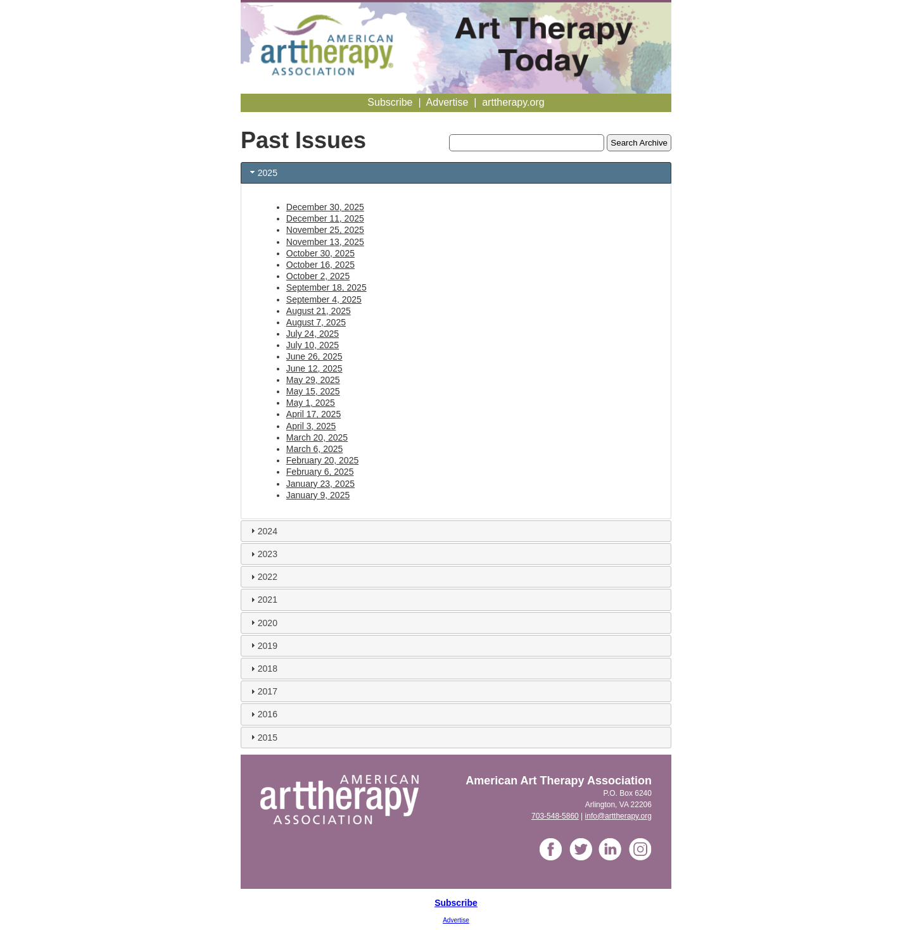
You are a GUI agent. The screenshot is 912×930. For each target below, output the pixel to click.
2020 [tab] (262, 622)
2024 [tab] (262, 530)
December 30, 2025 (325, 207)
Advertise (456, 920)
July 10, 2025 (312, 345)
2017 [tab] (262, 691)
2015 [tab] (262, 737)
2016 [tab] (262, 714)
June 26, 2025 (314, 356)
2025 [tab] (262, 172)
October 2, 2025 (318, 276)
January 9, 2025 (318, 495)
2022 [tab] (262, 577)
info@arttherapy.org (618, 816)
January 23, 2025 (320, 484)
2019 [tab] (262, 645)
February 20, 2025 (322, 460)
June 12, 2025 (314, 368)
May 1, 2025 (310, 403)
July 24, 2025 (312, 334)
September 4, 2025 (324, 299)
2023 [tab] (262, 554)
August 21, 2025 (318, 311)
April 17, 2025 (313, 414)
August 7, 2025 (316, 322)
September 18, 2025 (326, 287)
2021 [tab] (262, 599)
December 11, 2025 (325, 218)
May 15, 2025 (313, 391)
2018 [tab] (262, 668)
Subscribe (456, 903)
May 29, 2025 (313, 380)
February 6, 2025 (320, 472)
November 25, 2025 (325, 230)
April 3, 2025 (311, 426)
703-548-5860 (555, 816)
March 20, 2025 (317, 437)
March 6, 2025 (314, 449)
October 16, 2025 (320, 265)
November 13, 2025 (325, 242)
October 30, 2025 (320, 253)
